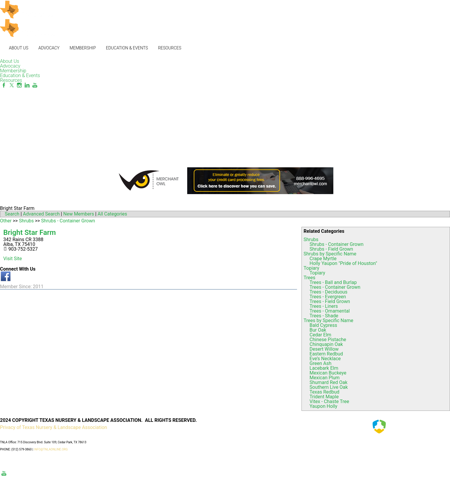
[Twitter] (11, 85)
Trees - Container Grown (335, 287)
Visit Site (12, 258)
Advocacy (49, 48)
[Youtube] (34, 85)
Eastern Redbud (326, 354)
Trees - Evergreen (328, 296)
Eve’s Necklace (325, 358)
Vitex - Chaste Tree (329, 401)
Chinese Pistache (328, 339)
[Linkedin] (27, 85)
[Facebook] (3, 85)
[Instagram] (19, 85)
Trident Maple (324, 397)
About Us (18, 48)
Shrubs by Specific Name (330, 254)
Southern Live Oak (329, 387)
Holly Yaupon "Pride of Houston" (343, 263)
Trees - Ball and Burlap (333, 282)
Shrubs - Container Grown (336, 244)
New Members (78, 214)
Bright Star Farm (29, 232)
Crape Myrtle (323, 258)
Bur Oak (318, 330)
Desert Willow (324, 349)
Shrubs (311, 239)
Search (12, 214)
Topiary (311, 268)
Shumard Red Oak (328, 382)
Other (6, 221)
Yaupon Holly (323, 406)
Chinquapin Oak (326, 344)
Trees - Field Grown (330, 301)
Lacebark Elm (324, 368)
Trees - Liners (324, 306)
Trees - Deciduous (328, 292)
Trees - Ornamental (330, 311)
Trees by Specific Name (328, 320)
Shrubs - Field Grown (331, 249)
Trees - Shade (324, 316)
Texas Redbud (324, 392)
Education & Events (127, 48)
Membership (83, 48)
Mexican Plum (325, 377)
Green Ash (320, 363)
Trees (309, 277)
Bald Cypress (323, 325)
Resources (169, 48)
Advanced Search (41, 214)
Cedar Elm (320, 335)
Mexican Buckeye (328, 373)
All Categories (112, 214)
